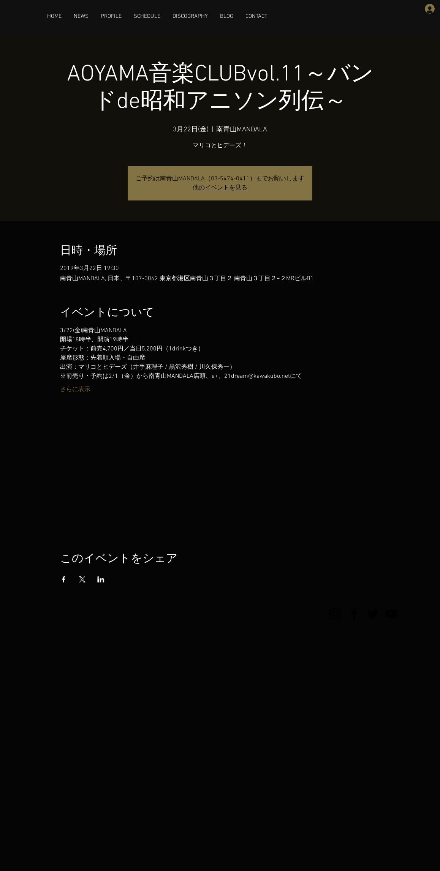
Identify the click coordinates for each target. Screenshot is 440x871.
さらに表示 (75, 389)
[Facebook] (354, 613)
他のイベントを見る (220, 188)
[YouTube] (391, 613)
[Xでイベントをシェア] (82, 579)
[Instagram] (335, 613)
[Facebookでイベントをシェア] (63, 579)
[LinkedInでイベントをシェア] (100, 579)
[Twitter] (372, 613)
